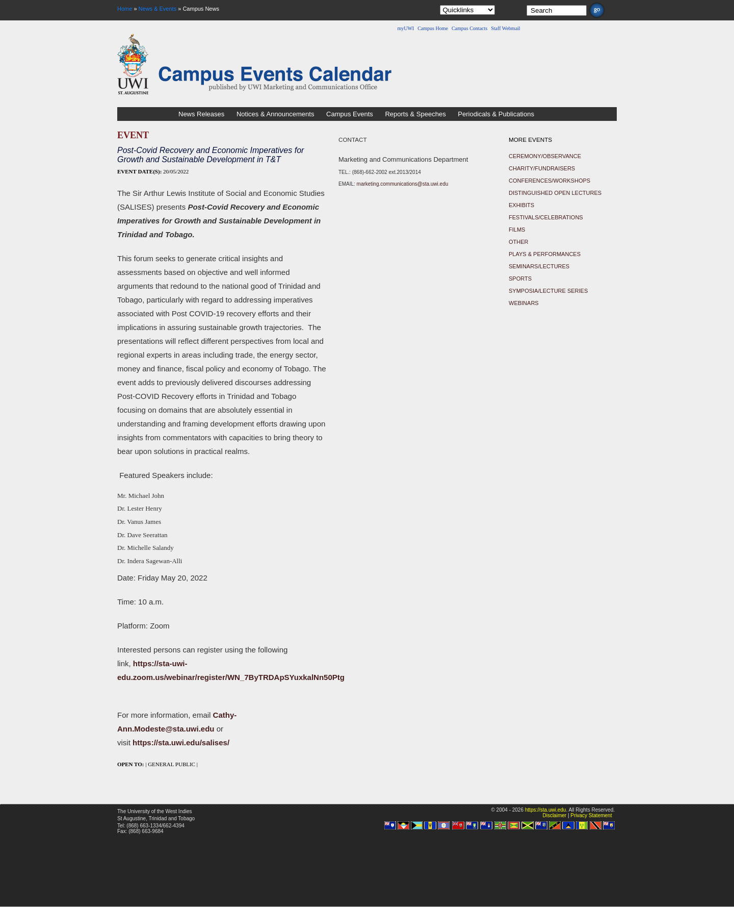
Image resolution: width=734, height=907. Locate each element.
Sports (520, 278)
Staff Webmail (505, 28)
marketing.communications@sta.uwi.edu (403, 184)
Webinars (524, 303)
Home (124, 9)
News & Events (158, 9)
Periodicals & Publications (496, 114)
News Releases (201, 114)
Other (519, 242)
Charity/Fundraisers (542, 168)
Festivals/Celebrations (546, 217)
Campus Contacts (469, 28)
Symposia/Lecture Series (548, 291)
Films (517, 229)
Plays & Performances (545, 254)
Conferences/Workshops (549, 181)
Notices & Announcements (275, 114)
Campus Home (432, 28)
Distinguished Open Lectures (555, 193)
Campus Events (349, 114)
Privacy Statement (591, 815)
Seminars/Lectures (539, 266)
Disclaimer (554, 815)
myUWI (405, 28)
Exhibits (521, 205)
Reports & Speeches (415, 114)
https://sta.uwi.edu (545, 810)
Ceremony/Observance (545, 156)
